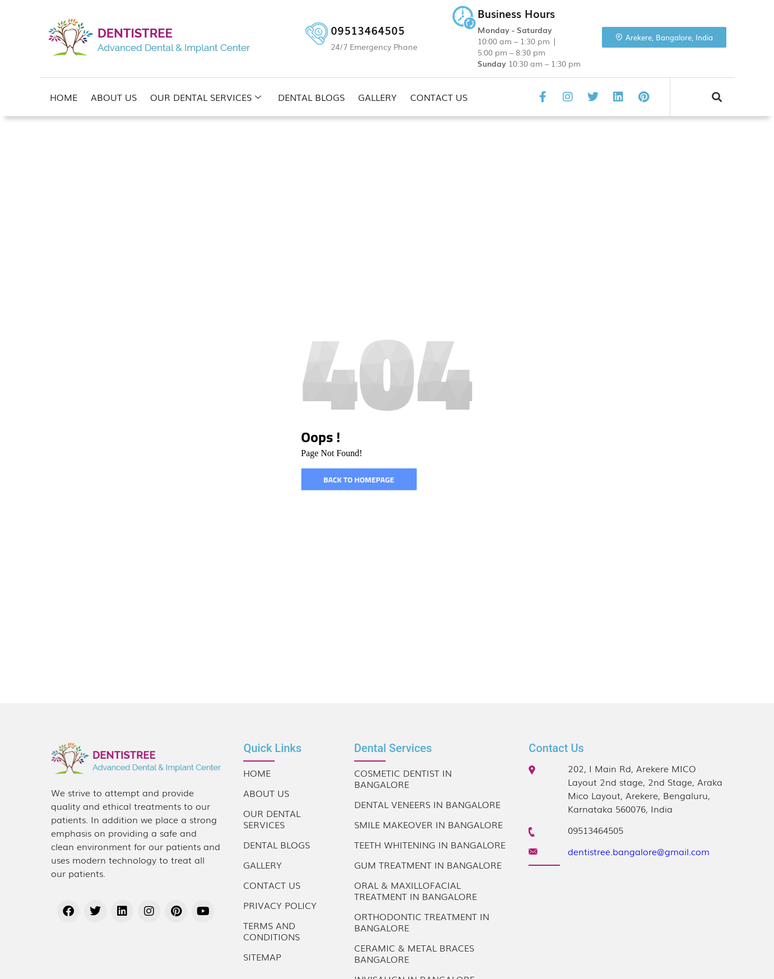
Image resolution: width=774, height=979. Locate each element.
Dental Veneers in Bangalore (427, 804)
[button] (716, 97)
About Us (114, 97)
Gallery (377, 97)
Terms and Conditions (271, 930)
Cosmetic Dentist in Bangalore (403, 778)
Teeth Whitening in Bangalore (430, 844)
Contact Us (438, 97)
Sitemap (262, 956)
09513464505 (368, 30)
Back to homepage (358, 479)
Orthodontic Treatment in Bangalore (421, 922)
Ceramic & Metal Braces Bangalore (414, 953)
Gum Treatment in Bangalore (428, 864)
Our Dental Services (205, 97)
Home (63, 97)
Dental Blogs (311, 97)
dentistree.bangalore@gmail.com (639, 851)
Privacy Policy (280, 905)
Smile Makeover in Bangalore (428, 824)
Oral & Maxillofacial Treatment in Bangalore (415, 890)
